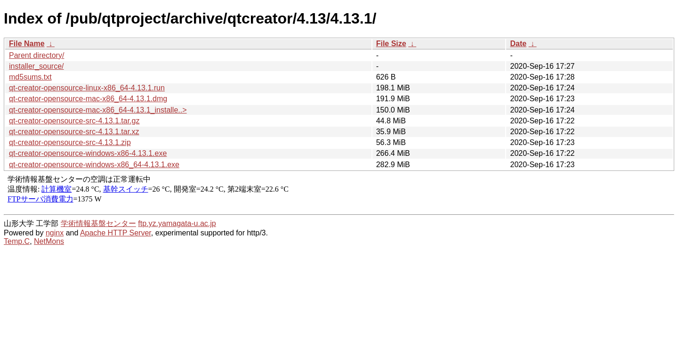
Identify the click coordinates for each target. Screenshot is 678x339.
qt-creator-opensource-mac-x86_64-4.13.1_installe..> (98, 110)
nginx (55, 233)
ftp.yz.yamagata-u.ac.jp (177, 223)
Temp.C (17, 241)
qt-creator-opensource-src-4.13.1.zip (70, 142)
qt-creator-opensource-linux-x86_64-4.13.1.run (87, 88)
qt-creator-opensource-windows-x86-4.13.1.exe (88, 153)
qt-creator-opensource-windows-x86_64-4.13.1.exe (94, 165)
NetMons (49, 241)
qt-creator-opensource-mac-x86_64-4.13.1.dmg (88, 99)
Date (518, 44)
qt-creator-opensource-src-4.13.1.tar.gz (74, 121)
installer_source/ (36, 66)
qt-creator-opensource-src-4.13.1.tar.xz (74, 132)
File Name (27, 44)
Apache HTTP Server (115, 233)
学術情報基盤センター (98, 223)
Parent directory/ (36, 55)
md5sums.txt (30, 77)
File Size (391, 44)
